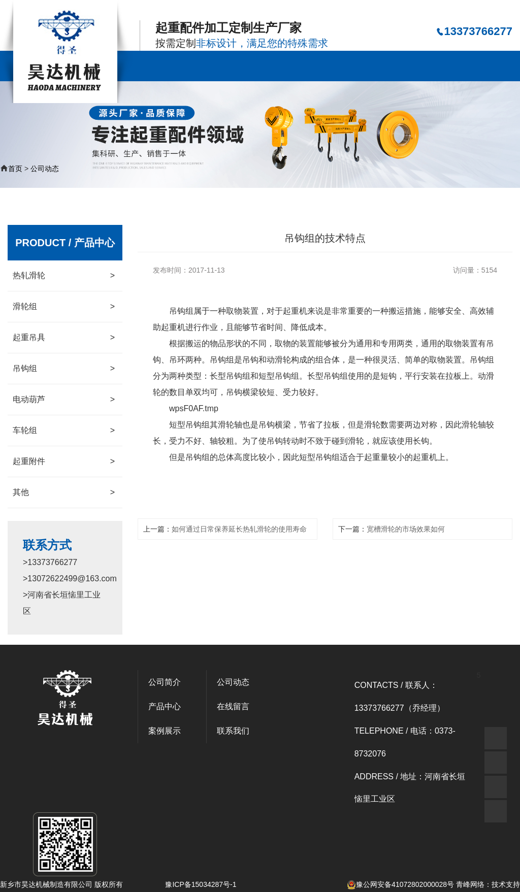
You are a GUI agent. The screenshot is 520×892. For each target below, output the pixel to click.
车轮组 (64, 430)
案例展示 (301, 66)
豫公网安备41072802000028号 (400, 884)
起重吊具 (64, 337)
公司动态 (350, 66)
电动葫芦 (64, 399)
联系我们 (495, 66)
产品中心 (253, 66)
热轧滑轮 (64, 275)
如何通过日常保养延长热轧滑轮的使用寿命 (239, 529)
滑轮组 (64, 306)
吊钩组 (64, 368)
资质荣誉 (398, 66)
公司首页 (156, 66)
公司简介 (204, 66)
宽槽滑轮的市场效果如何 (406, 529)
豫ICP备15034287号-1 (200, 884)
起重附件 (64, 461)
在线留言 (447, 66)
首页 (15, 168)
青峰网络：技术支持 (488, 884)
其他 (64, 492)
